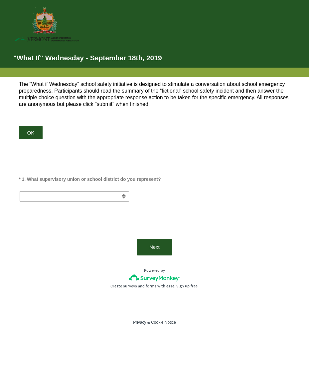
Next (154, 247)
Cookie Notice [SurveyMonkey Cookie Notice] (163, 322)
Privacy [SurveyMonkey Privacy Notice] (139, 322)
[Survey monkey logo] (154, 277)
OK (31, 133)
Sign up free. (187, 286)
